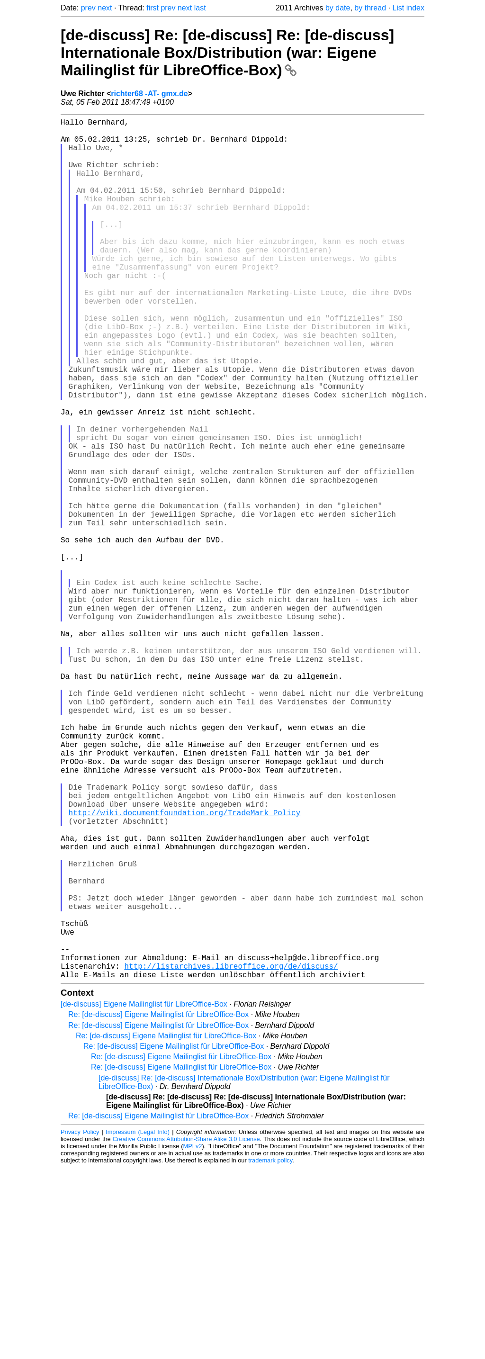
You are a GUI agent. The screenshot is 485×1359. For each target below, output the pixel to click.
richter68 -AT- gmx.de (149, 94)
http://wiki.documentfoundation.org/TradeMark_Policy (185, 968)
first (152, 8)
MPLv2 (192, 1337)
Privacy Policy (80, 1323)
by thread (370, 8)
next (105, 8)
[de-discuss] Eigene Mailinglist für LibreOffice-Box (144, 1195)
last (200, 8)
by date (337, 8)
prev (88, 8)
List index (408, 8)
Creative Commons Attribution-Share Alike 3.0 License (186, 1330)
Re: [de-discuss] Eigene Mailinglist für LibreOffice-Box (158, 1206)
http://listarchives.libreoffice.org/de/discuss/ (231, 1155)
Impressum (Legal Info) (138, 1323)
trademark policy (270, 1351)
